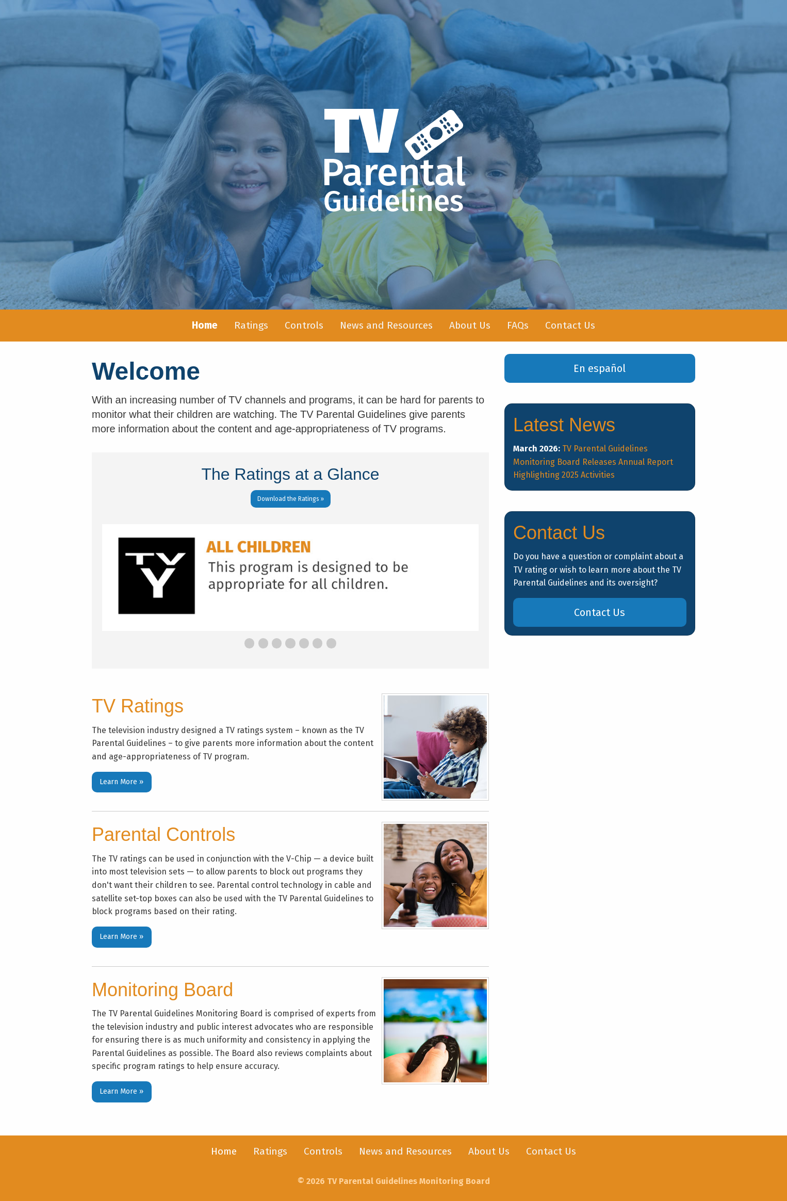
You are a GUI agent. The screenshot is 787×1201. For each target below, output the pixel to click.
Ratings (251, 325)
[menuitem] (205, 325)
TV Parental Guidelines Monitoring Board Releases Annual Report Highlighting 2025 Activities (593, 462)
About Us (469, 325)
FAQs (518, 325)
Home (224, 1151)
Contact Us (570, 325)
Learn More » (121, 781)
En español (599, 368)
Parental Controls (163, 834)
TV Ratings (138, 706)
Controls (304, 325)
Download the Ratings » (290, 498)
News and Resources (386, 325)
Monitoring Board (162, 989)
